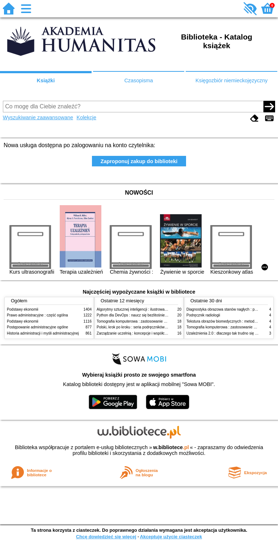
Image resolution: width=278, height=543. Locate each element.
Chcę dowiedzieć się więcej (106, 536)
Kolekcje (86, 117)
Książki (46, 80)
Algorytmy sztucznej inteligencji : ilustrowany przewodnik (142, 309)
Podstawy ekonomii (22, 309)
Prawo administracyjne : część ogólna (37, 315)
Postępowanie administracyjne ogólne (37, 327)
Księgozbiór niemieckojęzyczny (231, 80)
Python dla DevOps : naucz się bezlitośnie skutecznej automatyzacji (151, 315)
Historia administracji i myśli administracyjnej (43, 333)
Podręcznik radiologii (203, 315)
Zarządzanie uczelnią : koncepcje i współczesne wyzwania (144, 333)
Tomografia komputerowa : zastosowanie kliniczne (137, 321)
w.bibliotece (171, 447)
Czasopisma (138, 80)
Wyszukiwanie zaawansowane (38, 117)
